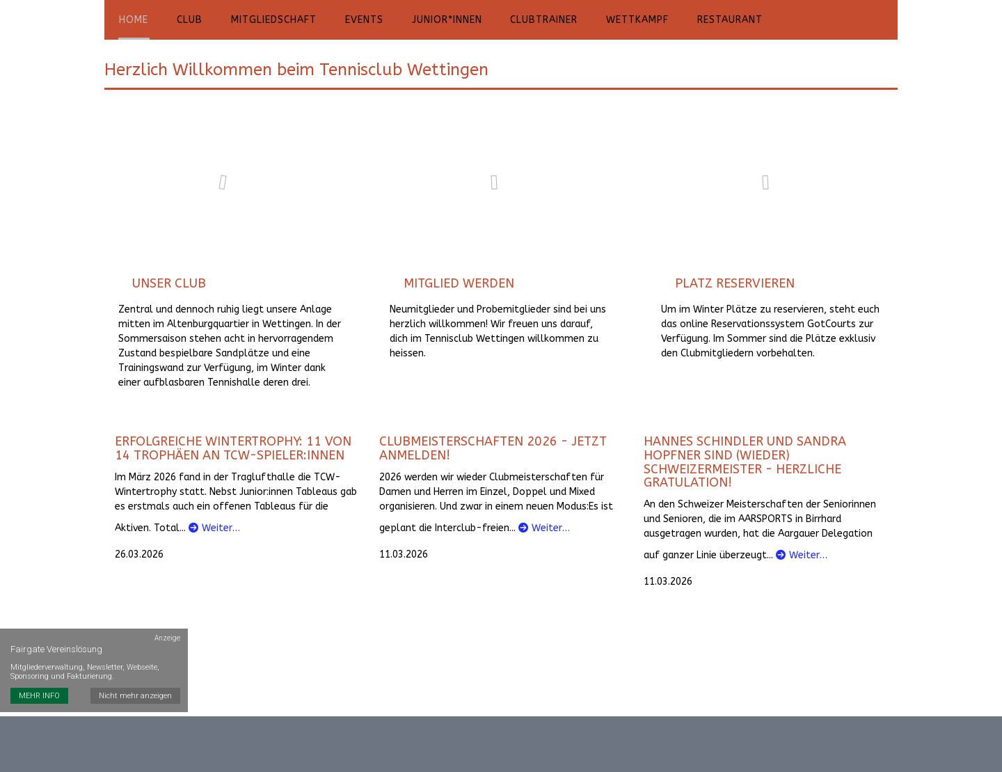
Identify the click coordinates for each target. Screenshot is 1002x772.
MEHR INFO (39, 679)
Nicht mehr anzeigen (136, 679)
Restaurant (715, 20)
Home (133, 20)
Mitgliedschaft (269, 20)
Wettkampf (625, 20)
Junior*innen (438, 20)
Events (357, 20)
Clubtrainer (533, 20)
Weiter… (214, 529)
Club (187, 20)
